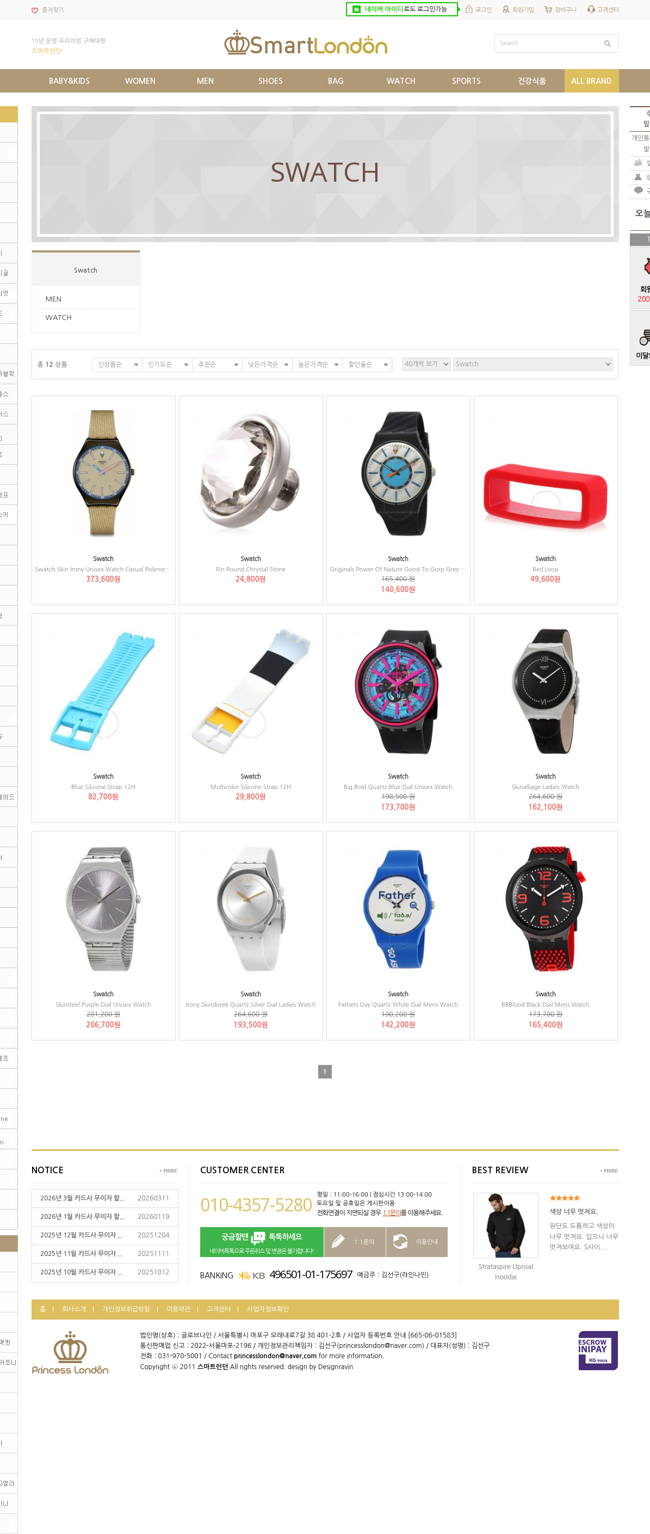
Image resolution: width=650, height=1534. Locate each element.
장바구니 (566, 10)
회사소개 (74, 1309)
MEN (54, 299)
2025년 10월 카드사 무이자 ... (81, 1272)
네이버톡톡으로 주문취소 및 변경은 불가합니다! (262, 1242)
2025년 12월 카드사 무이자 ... (81, 1235)
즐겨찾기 (53, 10)
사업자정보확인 (268, 1309)
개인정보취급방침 (126, 1309)
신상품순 (110, 364)
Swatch (85, 270)
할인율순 (360, 364)
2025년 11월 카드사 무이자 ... (81, 1253)
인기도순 (160, 364)
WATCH (59, 317)
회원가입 (523, 10)
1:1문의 (391, 1213)
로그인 (483, 10)
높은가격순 (313, 364)
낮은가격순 (263, 364)
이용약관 (178, 1309)
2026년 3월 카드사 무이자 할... (82, 1198)
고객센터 (608, 10)
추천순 (207, 364)
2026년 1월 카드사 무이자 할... (82, 1216)
